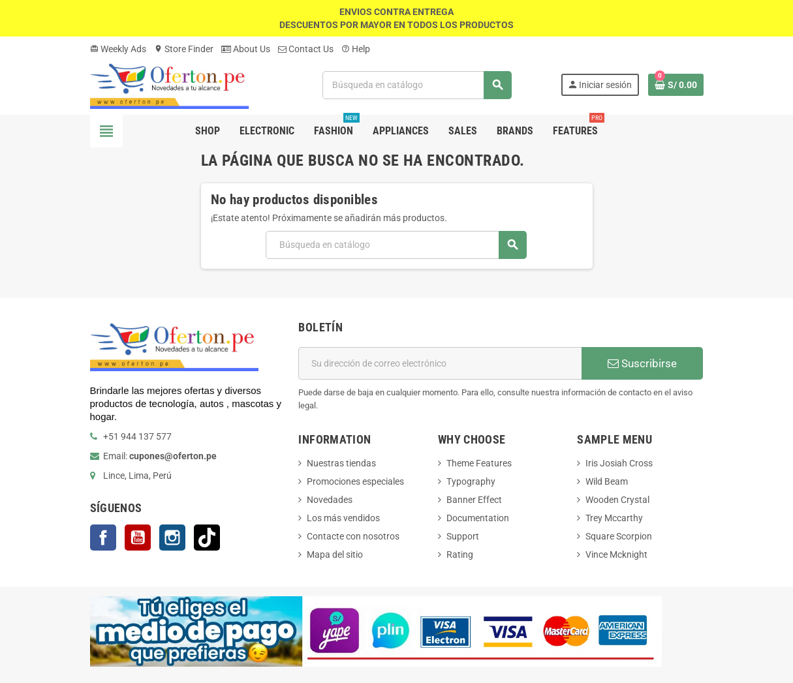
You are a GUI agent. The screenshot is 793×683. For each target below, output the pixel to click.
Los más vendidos (343, 518)
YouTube (138, 537)
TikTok (207, 537)
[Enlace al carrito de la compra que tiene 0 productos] (676, 85)
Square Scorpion (618, 536)
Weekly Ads (118, 49)
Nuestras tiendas (341, 463)
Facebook (103, 537)
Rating (459, 554)
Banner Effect (474, 499)
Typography (470, 481)
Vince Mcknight (616, 554)
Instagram (172, 537)
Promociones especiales (355, 481)
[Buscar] (417, 85)
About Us (245, 49)
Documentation (477, 518)
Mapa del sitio (335, 554)
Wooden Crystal (617, 499)
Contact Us (306, 49)
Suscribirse (642, 363)
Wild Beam (606, 481)
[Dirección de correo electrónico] (440, 363)
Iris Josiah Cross (619, 463)
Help (355, 49)
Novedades (329, 499)
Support (462, 536)
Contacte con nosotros (353, 536)
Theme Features (479, 463)
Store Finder (183, 49)
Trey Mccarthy (614, 518)
